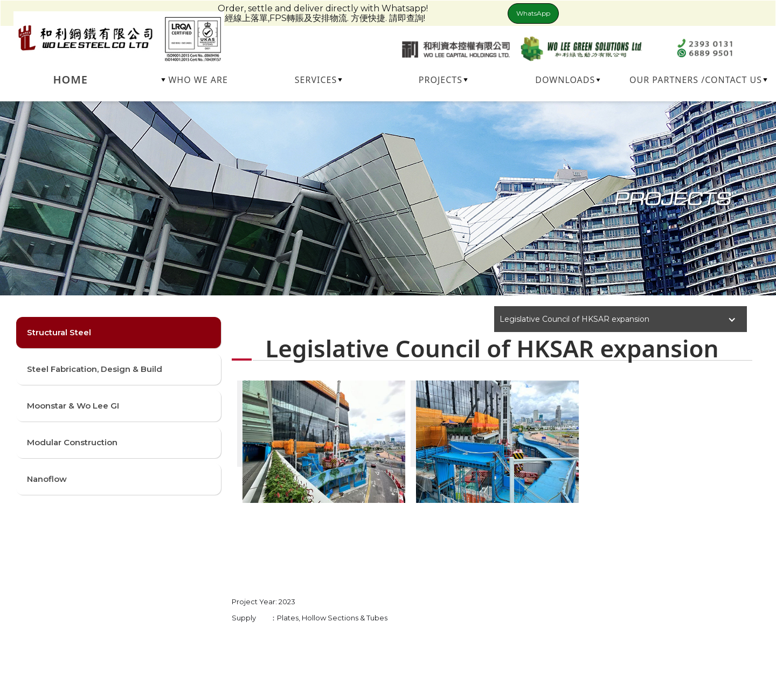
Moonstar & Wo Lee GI (73, 405)
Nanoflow (47, 479)
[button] (195, 80)
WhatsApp (533, 13)
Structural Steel (59, 332)
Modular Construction (72, 442)
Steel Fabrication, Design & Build (94, 369)
